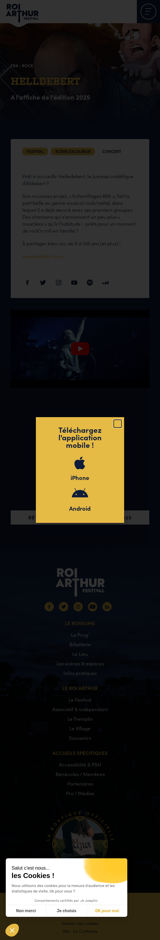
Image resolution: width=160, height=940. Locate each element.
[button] (117, 423)
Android (80, 508)
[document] (80, 470)
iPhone (80, 477)
